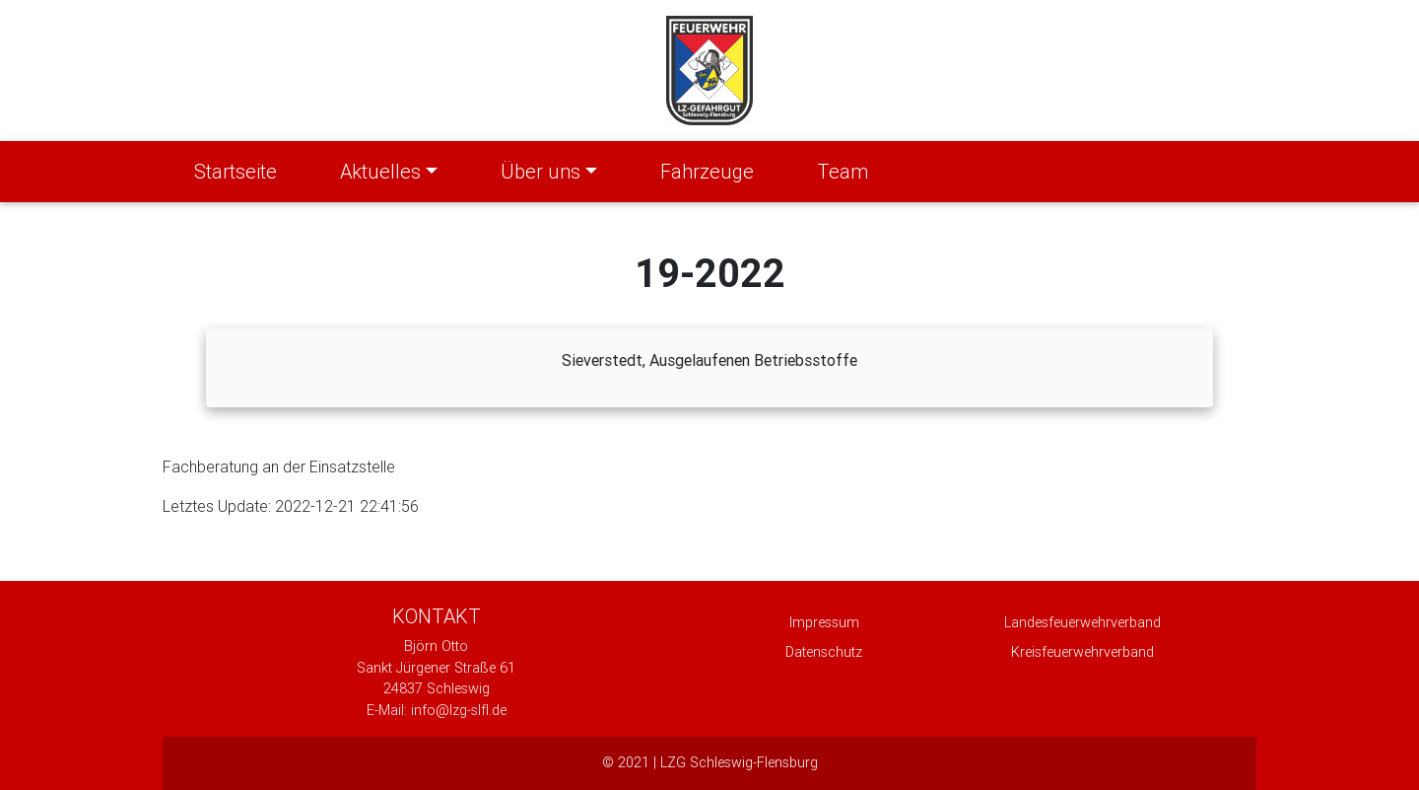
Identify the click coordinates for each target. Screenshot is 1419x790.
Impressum (824, 622)
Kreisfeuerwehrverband (1082, 652)
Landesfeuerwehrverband (1082, 622)
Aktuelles (380, 171)
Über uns (540, 171)
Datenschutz (823, 652)
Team (842, 171)
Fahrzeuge (707, 171)
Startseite (239, 169)
